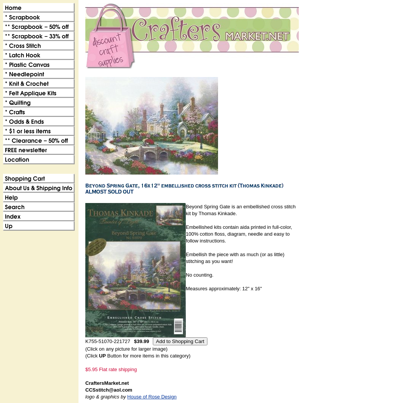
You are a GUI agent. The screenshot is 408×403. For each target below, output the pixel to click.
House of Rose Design (152, 397)
